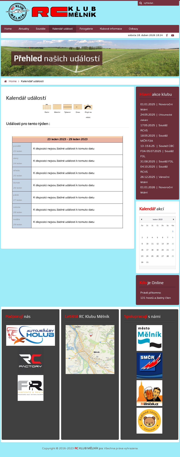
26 (157, 256)
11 (152, 244)
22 (173, 250)
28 (168, 256)
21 (168, 250)
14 (168, 244)
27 (163, 256)
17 (147, 250)
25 (152, 256)
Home (13, 81)
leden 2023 (157, 220)
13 (163, 244)
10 (147, 244)
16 (142, 250)
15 (173, 244)
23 (142, 256)
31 (147, 262)
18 (152, 250)
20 (163, 250)
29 (173, 256)
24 (147, 256)
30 (142, 262)
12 (157, 244)
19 (157, 250)
